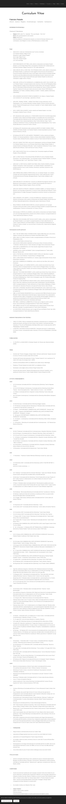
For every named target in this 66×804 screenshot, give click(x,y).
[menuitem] (28, 3)
